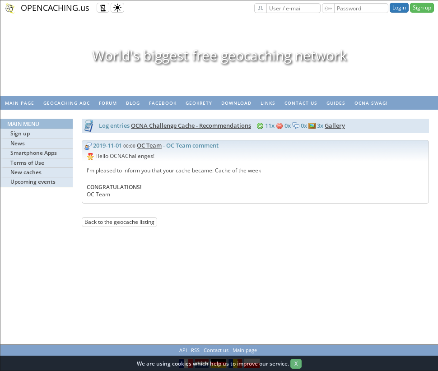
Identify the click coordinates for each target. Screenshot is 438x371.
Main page (19, 103)
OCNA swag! (371, 103)
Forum (108, 103)
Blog (133, 103)
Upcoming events (33, 182)
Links (268, 103)
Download (236, 103)
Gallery (335, 125)
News (17, 143)
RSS (195, 350)
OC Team (149, 145)
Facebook (163, 103)
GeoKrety (199, 103)
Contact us (300, 103)
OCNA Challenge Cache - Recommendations (191, 125)
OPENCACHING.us (55, 7)
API (183, 350)
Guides (335, 103)
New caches (26, 172)
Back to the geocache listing (119, 222)
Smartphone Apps (33, 153)
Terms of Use (27, 163)
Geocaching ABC (66, 103)
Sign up (422, 7)
